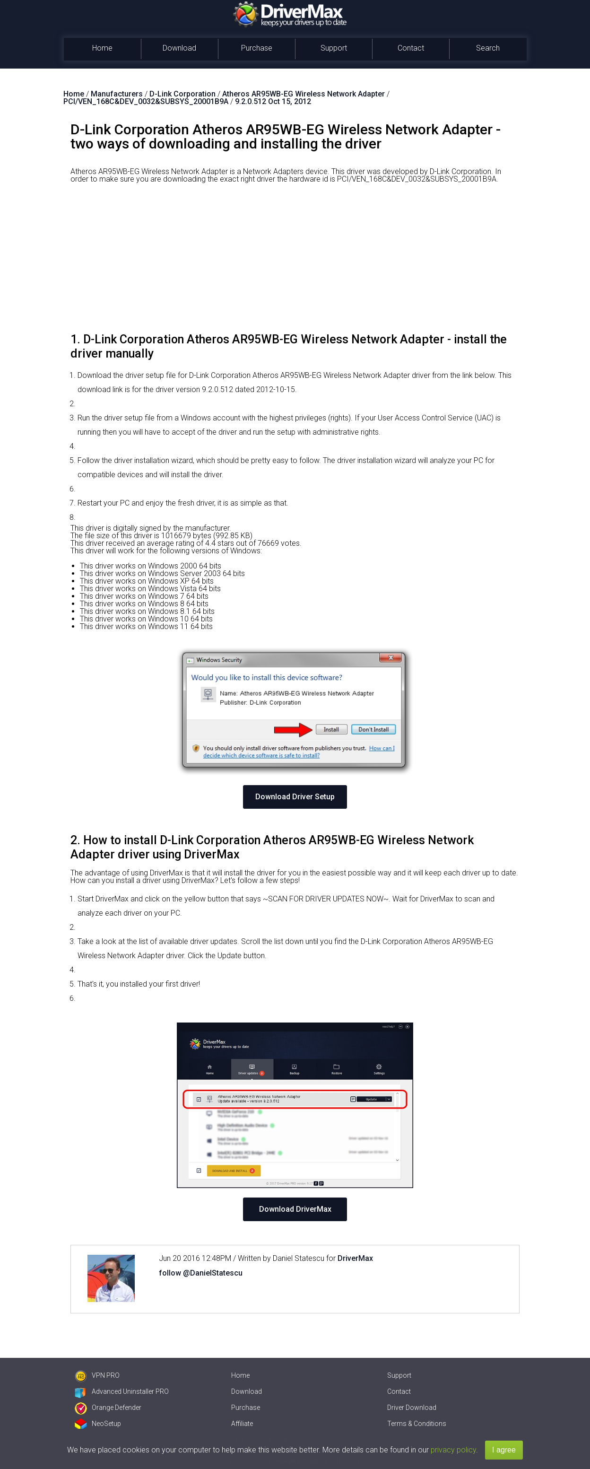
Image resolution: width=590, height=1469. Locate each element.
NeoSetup (98, 1423)
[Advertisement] (295, 261)
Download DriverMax (295, 1209)
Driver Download (411, 1407)
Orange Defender (108, 1407)
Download (179, 48)
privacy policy (453, 1449)
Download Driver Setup (295, 796)
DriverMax (355, 1258)
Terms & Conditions (416, 1423)
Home (102, 48)
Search (488, 48)
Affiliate (242, 1423)
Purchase (256, 48)
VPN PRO (97, 1375)
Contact (411, 48)
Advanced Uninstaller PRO (122, 1391)
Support (334, 48)
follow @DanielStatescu (201, 1272)
